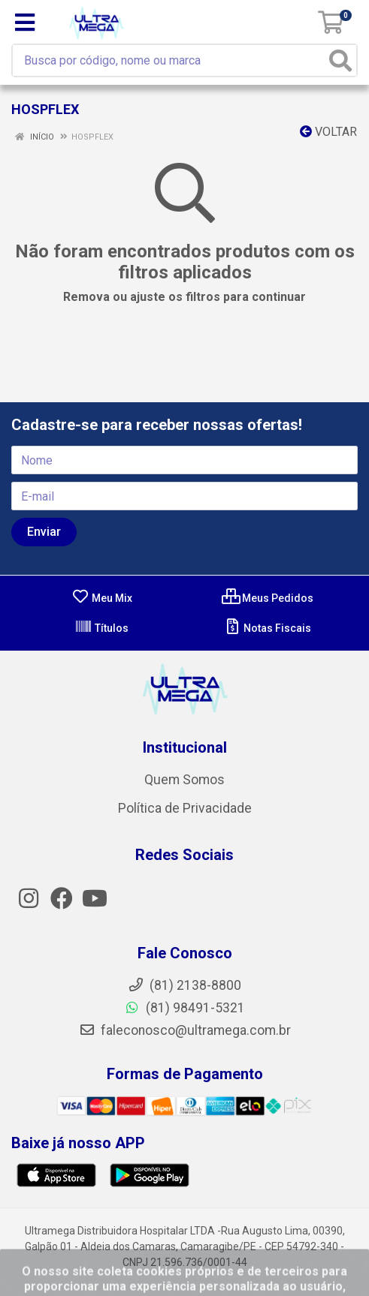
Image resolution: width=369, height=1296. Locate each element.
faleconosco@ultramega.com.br (185, 1030)
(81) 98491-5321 (184, 1007)
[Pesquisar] (340, 60)
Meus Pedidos (267, 598)
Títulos (101, 628)
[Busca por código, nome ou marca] (172, 60)
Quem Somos (184, 779)
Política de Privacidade (185, 808)
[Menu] (24, 22)
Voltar (328, 132)
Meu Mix (101, 598)
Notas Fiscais (267, 628)
